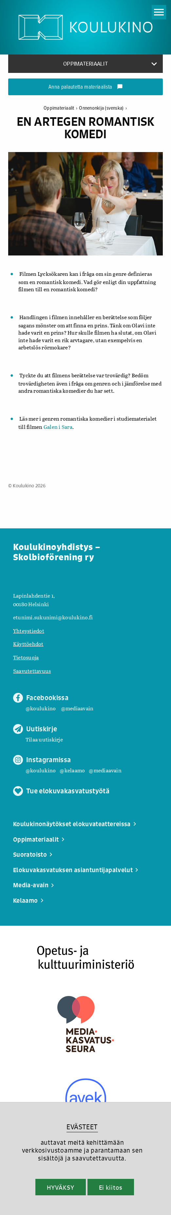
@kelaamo (72, 770)
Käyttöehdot (28, 644)
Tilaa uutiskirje (44, 739)
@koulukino (41, 708)
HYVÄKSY (60, 1187)
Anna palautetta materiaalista (85, 87)
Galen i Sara (58, 427)
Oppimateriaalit (61, 108)
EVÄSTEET (82, 1127)
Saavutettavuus (32, 670)
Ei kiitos (111, 1187)
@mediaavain (77, 708)
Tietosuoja (26, 657)
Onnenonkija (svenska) (103, 108)
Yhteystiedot (28, 630)
